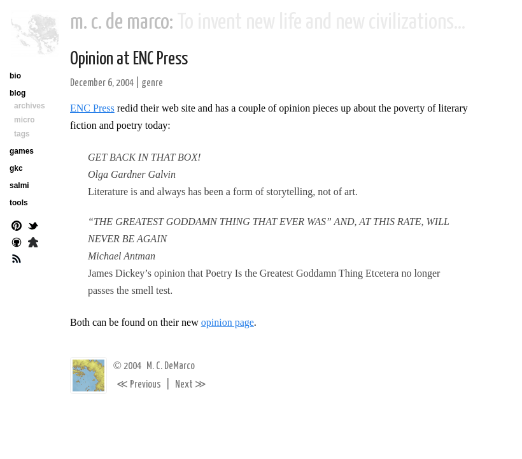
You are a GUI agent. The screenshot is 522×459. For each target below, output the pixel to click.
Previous (138, 385)
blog (17, 93)
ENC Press (92, 108)
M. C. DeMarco (170, 366)
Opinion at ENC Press (129, 59)
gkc (16, 168)
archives (29, 105)
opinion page (227, 322)
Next (190, 385)
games (22, 151)
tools (19, 202)
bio (15, 75)
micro (24, 119)
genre (152, 83)
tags (22, 133)
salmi (19, 185)
